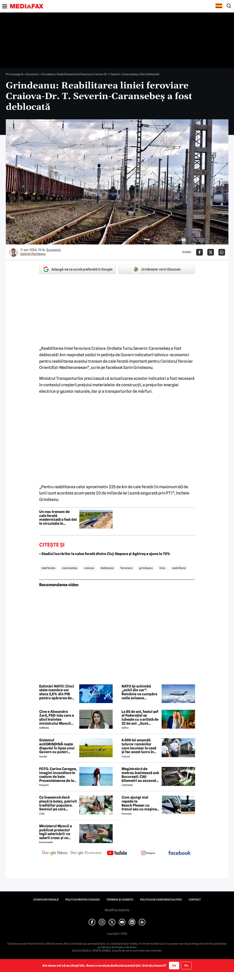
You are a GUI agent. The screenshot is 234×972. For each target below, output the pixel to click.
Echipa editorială (46, 899)
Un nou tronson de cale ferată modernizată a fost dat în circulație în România (58, 517)
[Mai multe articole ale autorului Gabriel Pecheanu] (13, 252)
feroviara (126, 568)
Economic (32, 74)
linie (162, 568)
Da (174, 965)
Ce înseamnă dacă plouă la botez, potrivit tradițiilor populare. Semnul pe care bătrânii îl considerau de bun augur (58, 803)
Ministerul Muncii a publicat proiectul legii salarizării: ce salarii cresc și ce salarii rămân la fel (55, 832)
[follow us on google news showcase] (86, 853)
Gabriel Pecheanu (33, 254)
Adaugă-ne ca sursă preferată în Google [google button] (77, 269)
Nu (186, 965)
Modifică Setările (117, 910)
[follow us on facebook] (179, 853)
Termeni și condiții (119, 899)
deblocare (107, 568)
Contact (195, 899)
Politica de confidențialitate (161, 899)
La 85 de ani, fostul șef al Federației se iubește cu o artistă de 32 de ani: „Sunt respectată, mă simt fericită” (140, 717)
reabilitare (179, 568)
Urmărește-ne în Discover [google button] (156, 269)
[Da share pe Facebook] (199, 252)
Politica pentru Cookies (82, 899)
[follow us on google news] (54, 853)
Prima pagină (14, 74)
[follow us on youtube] (117, 853)
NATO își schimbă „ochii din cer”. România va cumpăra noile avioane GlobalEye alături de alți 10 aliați (139, 692)
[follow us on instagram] (148, 853)
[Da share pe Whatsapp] (221, 252)
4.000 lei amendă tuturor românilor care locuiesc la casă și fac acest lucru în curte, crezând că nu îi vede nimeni (140, 746)
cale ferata (48, 568)
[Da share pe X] (210, 252)
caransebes (69, 568)
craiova (89, 568)
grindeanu (146, 568)
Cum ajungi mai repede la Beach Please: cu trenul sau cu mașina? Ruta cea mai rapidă (140, 803)
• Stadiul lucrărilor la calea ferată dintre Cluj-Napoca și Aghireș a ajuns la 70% (104, 554)
